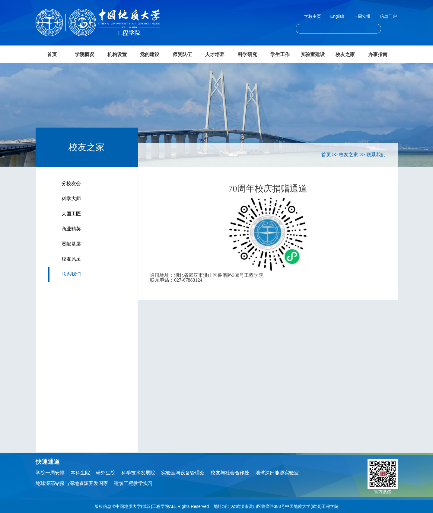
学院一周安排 (50, 472)
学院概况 (84, 54)
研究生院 (105, 472)
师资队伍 (182, 54)
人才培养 (214, 54)
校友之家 (345, 54)
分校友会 (71, 183)
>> (335, 154)
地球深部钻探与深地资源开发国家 (72, 483)
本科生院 (80, 472)
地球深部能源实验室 (277, 472)
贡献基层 (71, 243)
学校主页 (312, 16)
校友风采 (71, 258)
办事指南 (377, 54)
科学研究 (247, 54)
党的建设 (149, 54)
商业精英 (71, 228)
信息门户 (388, 16)
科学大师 (71, 198)
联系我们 (71, 274)
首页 (52, 54)
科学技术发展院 (138, 472)
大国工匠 (71, 213)
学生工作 (280, 54)
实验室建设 (313, 54)
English (337, 16)
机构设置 (117, 54)
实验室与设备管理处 (183, 472)
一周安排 (362, 16)
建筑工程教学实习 (133, 483)
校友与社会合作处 (230, 472)
